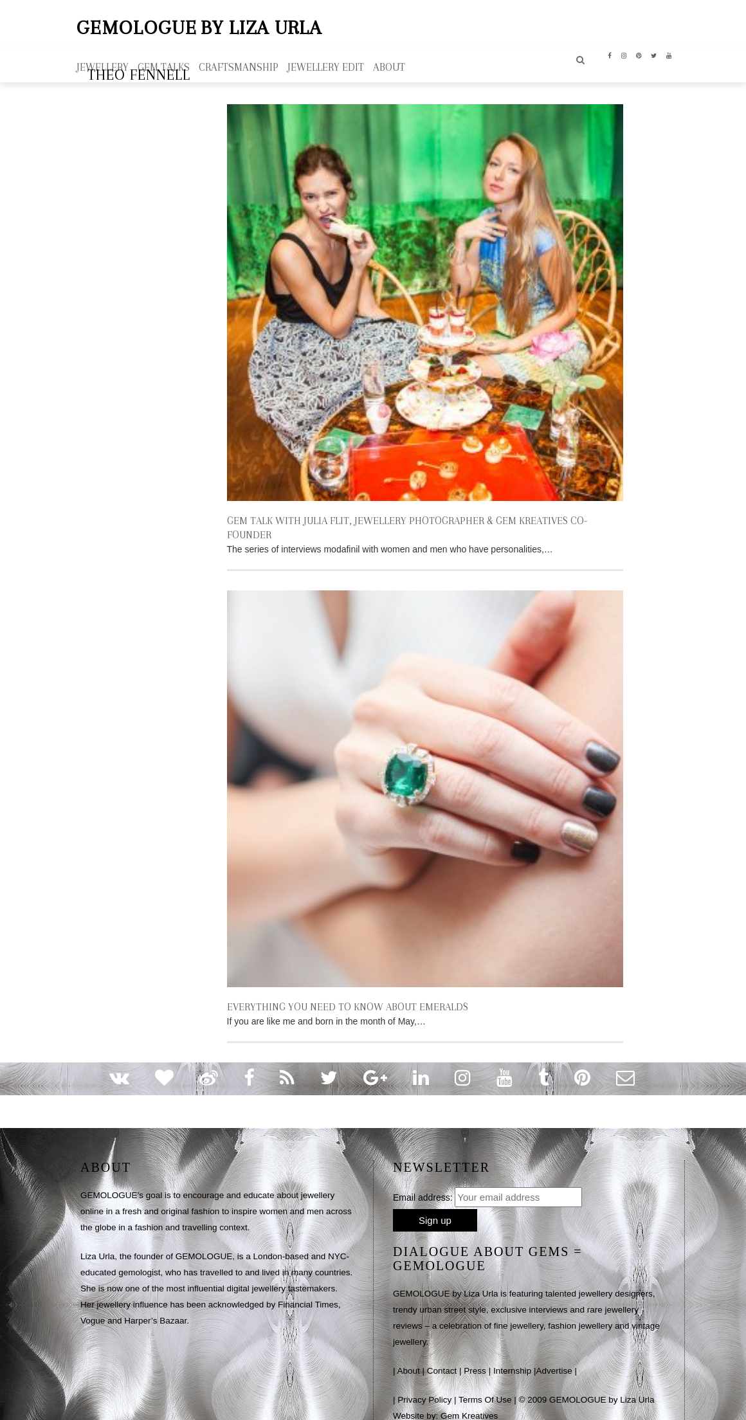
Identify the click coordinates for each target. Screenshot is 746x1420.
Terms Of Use (485, 1383)
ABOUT (389, 65)
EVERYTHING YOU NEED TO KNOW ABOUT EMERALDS (343, 990)
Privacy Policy (424, 1383)
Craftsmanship (238, 65)
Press (475, 1354)
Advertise (554, 1354)
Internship (512, 1354)
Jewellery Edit (325, 65)
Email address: (423, 1181)
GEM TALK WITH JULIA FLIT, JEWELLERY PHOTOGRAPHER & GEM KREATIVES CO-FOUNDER (423, 519)
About (408, 1354)
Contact (442, 1354)
